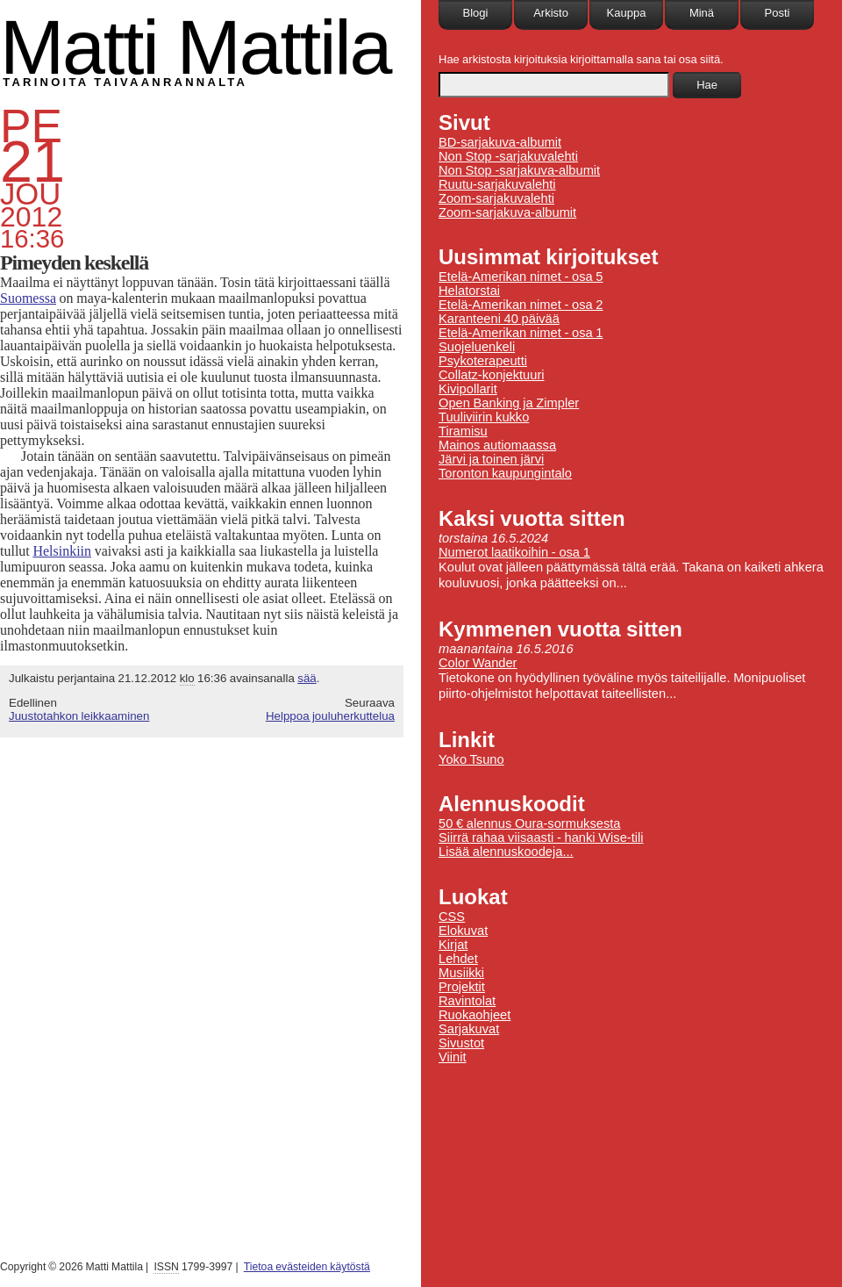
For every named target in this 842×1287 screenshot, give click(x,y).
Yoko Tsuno (471, 759)
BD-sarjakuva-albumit (500, 142)
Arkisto (550, 12)
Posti (777, 12)
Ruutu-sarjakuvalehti (497, 184)
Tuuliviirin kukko (484, 417)
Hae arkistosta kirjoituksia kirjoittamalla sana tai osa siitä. (581, 59)
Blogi (476, 12)
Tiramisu (463, 431)
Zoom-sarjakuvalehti (496, 198)
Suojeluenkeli (477, 347)
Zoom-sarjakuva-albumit (507, 212)
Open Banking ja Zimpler (509, 403)
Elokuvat (463, 931)
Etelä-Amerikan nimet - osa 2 (521, 305)
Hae (706, 84)
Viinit (453, 1057)
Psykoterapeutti (483, 361)
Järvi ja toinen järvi (491, 459)
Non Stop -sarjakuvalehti (508, 156)
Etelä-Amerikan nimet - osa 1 (521, 333)
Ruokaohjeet (474, 1015)
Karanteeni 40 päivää (499, 319)
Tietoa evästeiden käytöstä (307, 1267)
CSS (452, 917)
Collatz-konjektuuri (492, 375)
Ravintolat (467, 1001)
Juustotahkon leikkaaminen (79, 716)
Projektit (462, 987)
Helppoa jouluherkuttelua (330, 716)
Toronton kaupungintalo (505, 473)
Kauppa (626, 12)
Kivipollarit (468, 389)
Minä (701, 12)
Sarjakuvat (469, 1029)
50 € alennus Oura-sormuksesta (529, 823)
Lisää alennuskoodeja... (506, 852)
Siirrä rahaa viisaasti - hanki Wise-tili (541, 837)
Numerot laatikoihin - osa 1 (514, 552)
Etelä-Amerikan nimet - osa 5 (521, 277)
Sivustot (461, 1043)
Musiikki (461, 973)
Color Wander (478, 663)
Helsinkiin (61, 550)
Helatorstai (469, 291)
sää (307, 678)
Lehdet (458, 959)
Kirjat (453, 945)
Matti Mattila (195, 47)
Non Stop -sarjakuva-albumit (519, 170)
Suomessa (28, 298)
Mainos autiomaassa (497, 445)
